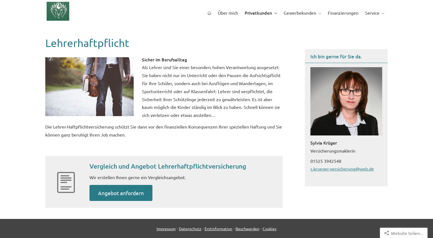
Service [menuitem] (372, 12)
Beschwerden (247, 228)
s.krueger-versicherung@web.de (342, 168)
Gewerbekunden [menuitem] (300, 12)
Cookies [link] (269, 228)
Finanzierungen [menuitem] (343, 12)
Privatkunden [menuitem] (258, 13)
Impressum (166, 228)
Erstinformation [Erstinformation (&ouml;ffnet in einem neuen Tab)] (218, 228)
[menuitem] (209, 13)
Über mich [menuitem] (228, 12)
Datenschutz (190, 228)
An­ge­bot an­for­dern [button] (121, 193)
